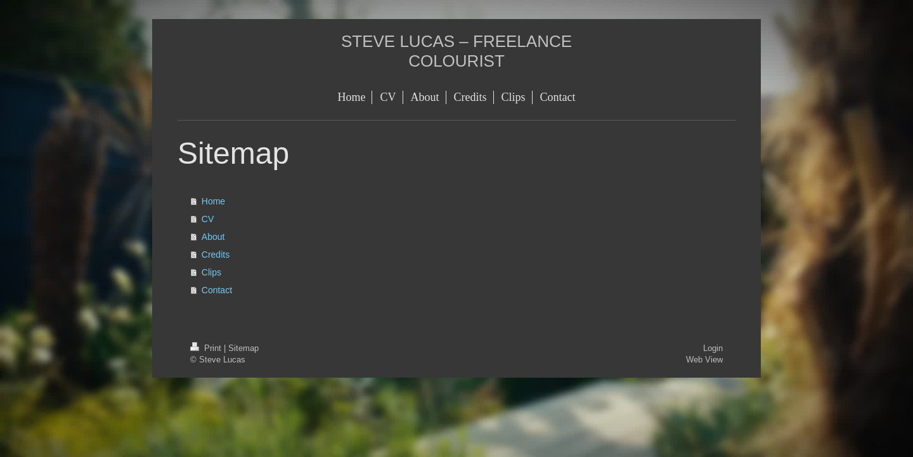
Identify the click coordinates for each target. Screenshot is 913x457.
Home (213, 201)
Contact (217, 290)
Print (207, 348)
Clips (211, 272)
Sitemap (243, 348)
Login (713, 348)
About (213, 237)
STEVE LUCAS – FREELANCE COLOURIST (456, 51)
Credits (216, 254)
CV (208, 219)
